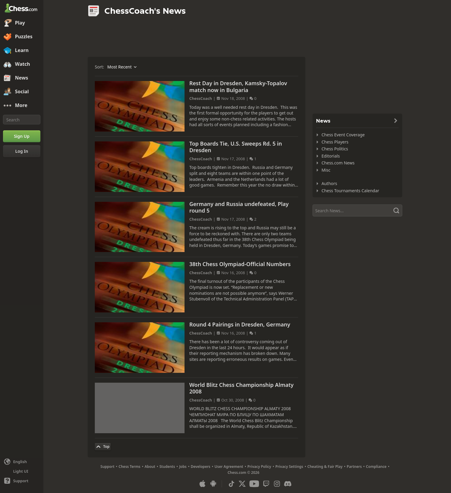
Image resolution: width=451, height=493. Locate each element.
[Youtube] (254, 484)
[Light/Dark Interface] (21, 471)
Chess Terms (130, 466)
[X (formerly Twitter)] (242, 483)
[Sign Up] (21, 136)
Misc (326, 170)
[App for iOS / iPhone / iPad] (202, 483)
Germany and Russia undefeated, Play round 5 (239, 207)
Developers (201, 466)
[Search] (21, 119)
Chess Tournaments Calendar (350, 190)
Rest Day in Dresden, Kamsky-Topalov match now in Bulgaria (238, 87)
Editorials (331, 156)
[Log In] (21, 151)
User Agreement (228, 466)
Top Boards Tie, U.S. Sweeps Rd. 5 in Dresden (235, 147)
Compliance (376, 466)
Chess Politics (335, 149)
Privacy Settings (289, 466)
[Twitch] (266, 483)
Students (167, 466)
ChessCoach (200, 98)
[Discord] (287, 483)
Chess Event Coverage (343, 135)
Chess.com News (338, 163)
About (150, 466)
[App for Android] (213, 483)
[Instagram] (277, 483)
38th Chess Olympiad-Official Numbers (240, 264)
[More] (21, 105)
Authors (329, 183)
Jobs (183, 466)
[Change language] (21, 461)
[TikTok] (231, 483)
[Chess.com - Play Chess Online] (21, 8)
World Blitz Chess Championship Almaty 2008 (241, 388)
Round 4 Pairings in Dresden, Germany (239, 324)
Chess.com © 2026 (243, 472)
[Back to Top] (103, 446)
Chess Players (335, 142)
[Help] (21, 481)
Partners (354, 466)
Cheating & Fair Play (325, 466)
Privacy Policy (259, 466)
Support (107, 466)
